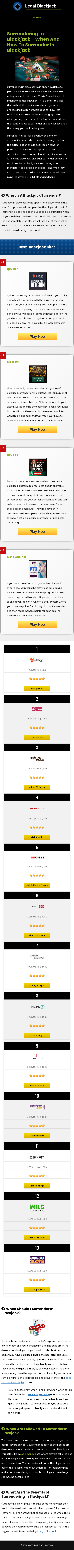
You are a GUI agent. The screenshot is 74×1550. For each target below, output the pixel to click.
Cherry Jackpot (37, 985)
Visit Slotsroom (37, 1135)
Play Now (38, 337)
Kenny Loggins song (39, 1394)
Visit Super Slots (37, 1289)
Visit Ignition (37, 688)
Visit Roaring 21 (37, 1035)
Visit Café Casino (37, 787)
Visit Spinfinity (37, 1085)
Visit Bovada (37, 837)
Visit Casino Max (37, 935)
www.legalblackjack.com (40, 1545)
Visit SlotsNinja (37, 1185)
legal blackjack (48, 1531)
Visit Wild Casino (37, 1237)
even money (27, 1454)
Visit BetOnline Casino (37, 885)
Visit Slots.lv (37, 737)
